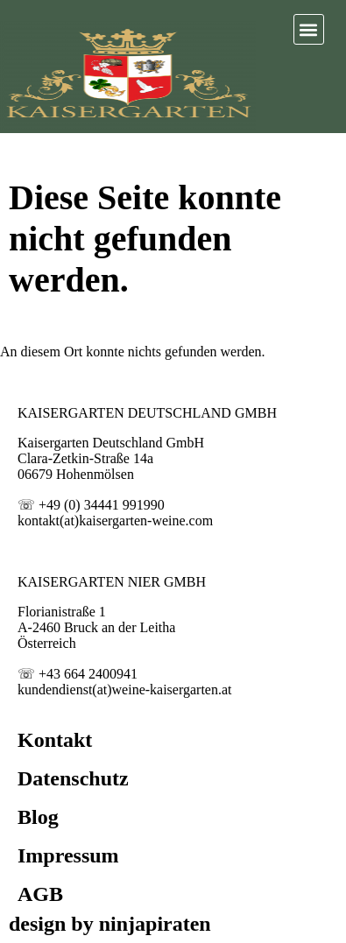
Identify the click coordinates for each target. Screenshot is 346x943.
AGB (40, 894)
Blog (38, 817)
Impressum (68, 855)
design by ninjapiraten (110, 923)
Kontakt (55, 739)
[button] (308, 29)
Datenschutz (73, 778)
